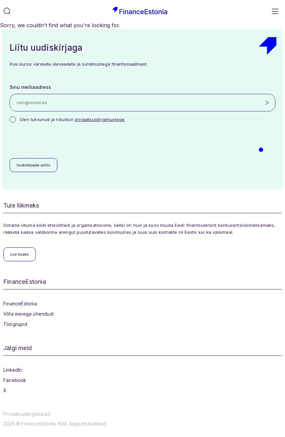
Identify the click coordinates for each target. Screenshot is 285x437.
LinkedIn (12, 370)
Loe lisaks (19, 254)
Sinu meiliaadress (30, 87)
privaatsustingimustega (99, 119)
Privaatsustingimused (26, 414)
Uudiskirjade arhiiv (33, 165)
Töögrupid (15, 324)
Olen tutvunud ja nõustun (72, 119)
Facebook (15, 380)
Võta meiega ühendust (28, 314)
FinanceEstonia (20, 303)
